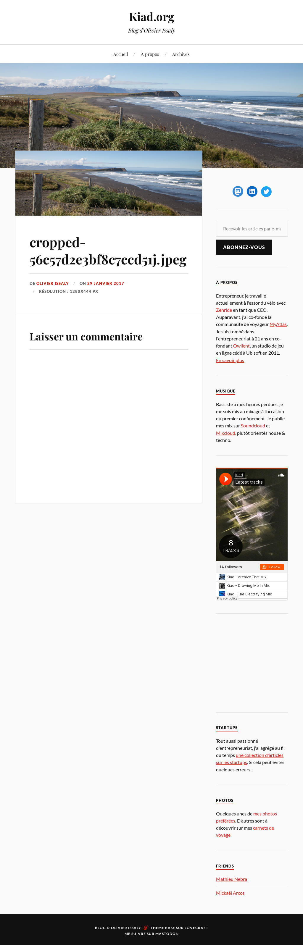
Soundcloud (253, 425)
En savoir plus (230, 360)
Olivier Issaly (52, 283)
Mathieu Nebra (231, 879)
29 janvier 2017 (105, 283)
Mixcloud (225, 433)
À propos (150, 54)
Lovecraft (196, 927)
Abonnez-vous (244, 247)
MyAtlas (278, 324)
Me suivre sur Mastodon (152, 933)
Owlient (241, 345)
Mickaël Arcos (230, 893)
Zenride (224, 310)
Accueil (120, 54)
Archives (181, 54)
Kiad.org (151, 16)
